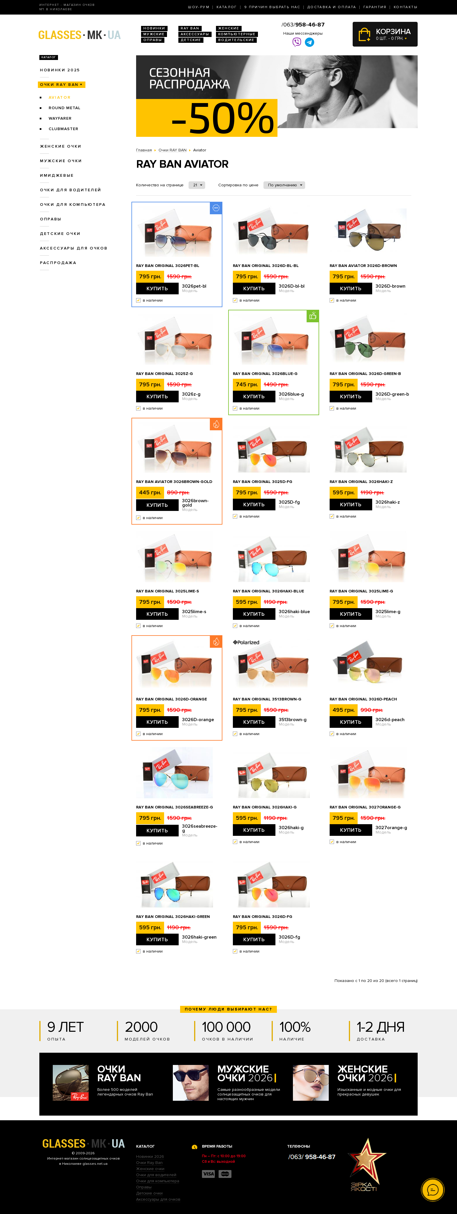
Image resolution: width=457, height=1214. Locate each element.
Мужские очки (61, 160)
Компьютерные (237, 34)
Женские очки (61, 146)
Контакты (406, 7)
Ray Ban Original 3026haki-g (265, 807)
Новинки (154, 28)
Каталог (227, 7)
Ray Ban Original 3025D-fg (262, 481)
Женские (228, 28)
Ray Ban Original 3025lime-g (361, 591)
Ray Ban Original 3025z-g (164, 373)
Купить (157, 288)
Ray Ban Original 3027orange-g (365, 807)
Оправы (152, 40)
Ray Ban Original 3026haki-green (173, 916)
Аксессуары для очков (74, 248)
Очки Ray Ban (149, 1162)
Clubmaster (63, 128)
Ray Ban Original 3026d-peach (363, 699)
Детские (191, 40)
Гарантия (375, 7)
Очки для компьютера (73, 204)
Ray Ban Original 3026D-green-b (365, 373)
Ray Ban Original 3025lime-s (167, 591)
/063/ (303, 24)
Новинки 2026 (150, 1156)
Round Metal (64, 107)
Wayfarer (60, 118)
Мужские (154, 34)
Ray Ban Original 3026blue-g (265, 373)
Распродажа (58, 262)
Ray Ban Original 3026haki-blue (268, 591)
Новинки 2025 (60, 70)
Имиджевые (57, 175)
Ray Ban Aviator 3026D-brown (363, 265)
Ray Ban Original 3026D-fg (262, 916)
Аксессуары (195, 34)
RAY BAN (190, 28)
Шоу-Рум (199, 7)
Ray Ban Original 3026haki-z (361, 481)
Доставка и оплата (331, 7)
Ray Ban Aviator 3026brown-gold (174, 481)
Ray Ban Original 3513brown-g (267, 699)
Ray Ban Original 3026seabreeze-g (174, 807)
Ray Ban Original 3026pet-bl (167, 265)
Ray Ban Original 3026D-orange (171, 699)
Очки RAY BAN (59, 84)
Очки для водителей (70, 189)
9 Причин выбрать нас (272, 7)
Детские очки (60, 233)
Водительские (236, 40)
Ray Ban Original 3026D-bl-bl (266, 265)
